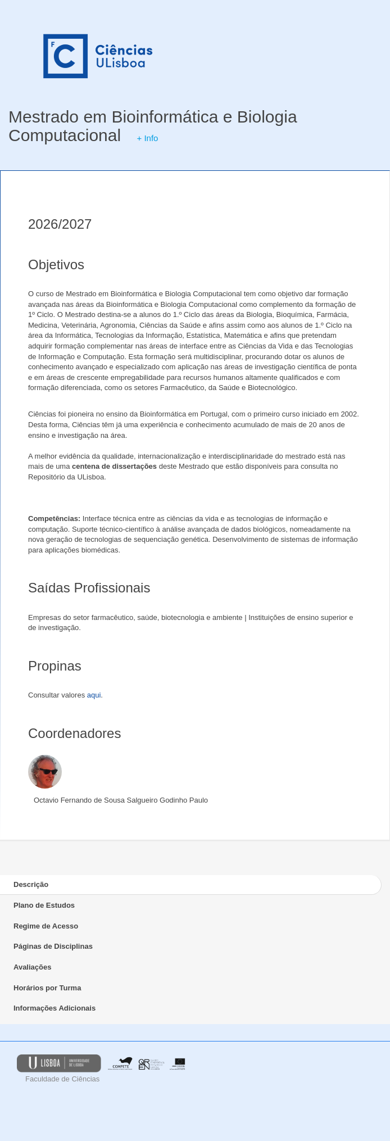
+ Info (147, 138)
